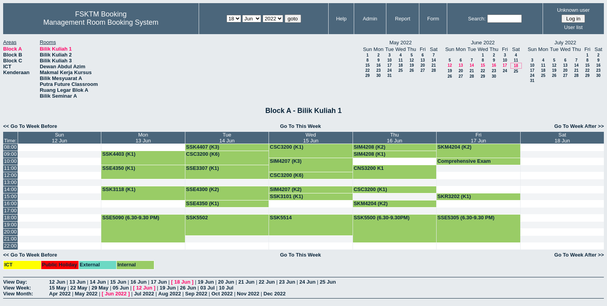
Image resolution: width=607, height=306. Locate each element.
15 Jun (118, 282)
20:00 (10, 232)
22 (367, 70)
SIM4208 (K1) (370, 154)
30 (378, 75)
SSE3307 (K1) (202, 168)
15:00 (10, 196)
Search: (477, 19)
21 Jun (246, 282)
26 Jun (188, 288)
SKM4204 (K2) (454, 147)
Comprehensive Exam (464, 161)
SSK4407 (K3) (202, 147)
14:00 (10, 189)
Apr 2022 (60, 294)
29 (367, 75)
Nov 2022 (248, 294)
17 (389, 65)
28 (433, 70)
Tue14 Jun (227, 138)
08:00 (10, 147)
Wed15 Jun (310, 138)
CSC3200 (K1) (286, 147)
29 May (99, 288)
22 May (78, 288)
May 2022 (86, 294)
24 (389, 70)
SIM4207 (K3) (286, 161)
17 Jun (159, 282)
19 (412, 65)
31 (389, 75)
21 (433, 65)
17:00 (10, 210)
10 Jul (226, 288)
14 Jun (98, 282)
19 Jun (205, 282)
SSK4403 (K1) (118, 154)
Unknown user (573, 10)
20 (423, 65)
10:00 (10, 161)
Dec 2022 (274, 294)
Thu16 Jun (394, 138)
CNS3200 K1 (369, 168)
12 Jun (57, 282)
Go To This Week (300, 126)
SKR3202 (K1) (454, 196)
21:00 (10, 239)
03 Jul (207, 288)
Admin (370, 19)
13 (423, 60)
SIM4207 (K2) (286, 189)
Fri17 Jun (478, 138)
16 (378, 65)
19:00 (10, 225)
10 (389, 60)
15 (367, 65)
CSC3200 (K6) (202, 154)
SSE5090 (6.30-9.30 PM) (130, 217)
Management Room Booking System (100, 22)
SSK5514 (281, 217)
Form (433, 19)
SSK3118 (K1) (118, 189)
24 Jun (307, 282)
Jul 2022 (144, 294)
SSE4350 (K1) (118, 168)
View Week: (17, 288)
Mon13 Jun (143, 138)
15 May (57, 288)
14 (433, 60)
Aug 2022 (169, 294)
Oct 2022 (221, 294)
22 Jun (267, 282)
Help (341, 19)
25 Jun (328, 282)
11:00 (10, 168)
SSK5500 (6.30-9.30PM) (382, 217)
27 (423, 70)
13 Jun (77, 282)
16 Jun (138, 282)
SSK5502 (197, 217)
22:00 (10, 246)
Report (402, 19)
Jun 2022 (116, 294)
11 (401, 60)
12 (412, 60)
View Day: (15, 282)
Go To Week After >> (579, 126)
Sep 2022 (196, 294)
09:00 (10, 154)
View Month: (18, 294)
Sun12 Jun (59, 138)
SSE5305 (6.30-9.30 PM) (465, 217)
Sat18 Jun (562, 138)
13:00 (10, 182)
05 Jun (121, 288)
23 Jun (287, 282)
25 (401, 70)
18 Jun (182, 282)
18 (401, 65)
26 (412, 70)
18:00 (10, 217)
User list (573, 27)
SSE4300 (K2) (202, 189)
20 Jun (226, 282)
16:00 (10, 203)
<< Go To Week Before (30, 126)
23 (378, 70)
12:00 (10, 175)
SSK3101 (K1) (286, 196)
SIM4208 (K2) (370, 147)
